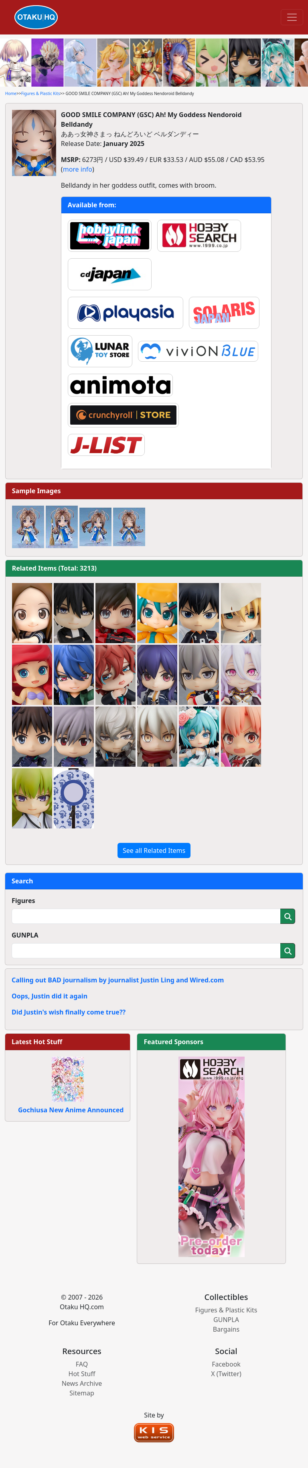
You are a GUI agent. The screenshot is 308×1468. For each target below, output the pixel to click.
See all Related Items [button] (154, 850)
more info (77, 169)
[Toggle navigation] (292, 17)
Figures (23, 900)
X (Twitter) (226, 1373)
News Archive (82, 1383)
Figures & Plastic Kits (40, 93)
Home (10, 93)
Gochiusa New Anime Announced (71, 1110)
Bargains (226, 1329)
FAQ (82, 1364)
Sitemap (81, 1393)
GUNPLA (25, 935)
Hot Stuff (82, 1373)
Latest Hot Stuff (37, 1041)
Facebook (226, 1364)
